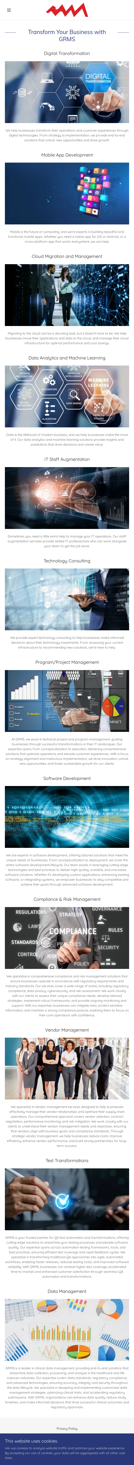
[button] (14, 10)
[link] (67, 10)
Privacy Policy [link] (67, 1428)
